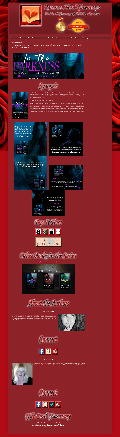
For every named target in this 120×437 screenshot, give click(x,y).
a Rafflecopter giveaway (48, 426)
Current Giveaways (21, 38)
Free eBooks (59, 38)
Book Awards (68, 38)
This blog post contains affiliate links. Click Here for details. (48, 50)
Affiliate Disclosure (33, 38)
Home (11, 38)
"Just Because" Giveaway (81, 38)
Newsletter (43, 38)
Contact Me (51, 38)
